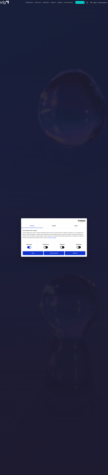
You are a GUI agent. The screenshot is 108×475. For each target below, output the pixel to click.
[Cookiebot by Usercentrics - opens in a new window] (79, 221)
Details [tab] (54, 225)
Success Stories (64, 4)
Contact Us (75, 4)
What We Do (25, 4)
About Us (34, 4)
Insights (55, 4)
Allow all (75, 253)
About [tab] (76, 225)
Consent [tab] (32, 225)
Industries (41, 4)
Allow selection (54, 253)
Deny (33, 253)
